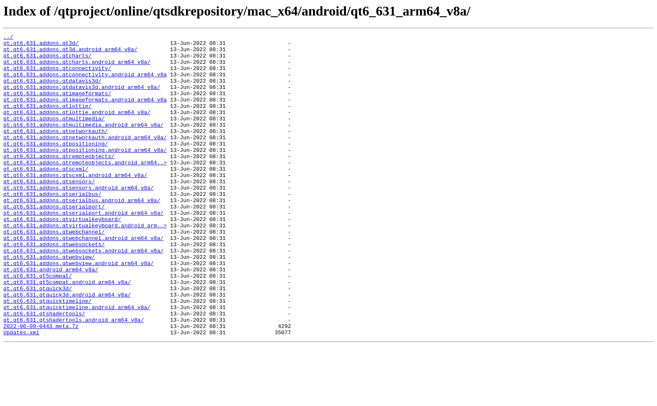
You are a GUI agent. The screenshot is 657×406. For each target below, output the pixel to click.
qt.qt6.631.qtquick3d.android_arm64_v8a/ (67, 347)
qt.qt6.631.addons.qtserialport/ (54, 241)
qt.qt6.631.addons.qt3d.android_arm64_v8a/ (70, 53)
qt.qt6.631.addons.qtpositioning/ (55, 166)
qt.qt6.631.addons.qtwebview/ (49, 302)
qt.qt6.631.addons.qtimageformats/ (57, 105)
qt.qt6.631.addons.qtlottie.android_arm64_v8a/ (76, 128)
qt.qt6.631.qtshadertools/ (44, 370)
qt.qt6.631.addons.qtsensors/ (49, 211)
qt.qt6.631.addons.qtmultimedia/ (54, 136)
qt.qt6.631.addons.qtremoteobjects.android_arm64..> (85, 189)
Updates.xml (21, 392)
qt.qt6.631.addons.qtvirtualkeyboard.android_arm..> (85, 264)
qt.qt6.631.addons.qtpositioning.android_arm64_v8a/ (85, 173)
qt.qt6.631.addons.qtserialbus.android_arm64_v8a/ (81, 234)
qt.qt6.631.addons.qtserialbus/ (52, 226)
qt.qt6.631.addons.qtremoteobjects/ (58, 181)
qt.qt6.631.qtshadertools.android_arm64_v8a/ (73, 377)
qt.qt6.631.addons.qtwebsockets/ (54, 287)
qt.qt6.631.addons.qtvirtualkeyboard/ (62, 256)
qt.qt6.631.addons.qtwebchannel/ (54, 272)
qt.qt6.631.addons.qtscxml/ (45, 196)
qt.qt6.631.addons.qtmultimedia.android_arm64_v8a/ (83, 143)
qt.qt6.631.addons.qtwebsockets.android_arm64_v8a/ (83, 294)
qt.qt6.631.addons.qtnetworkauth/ (55, 151)
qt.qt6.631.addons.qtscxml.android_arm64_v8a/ (75, 204)
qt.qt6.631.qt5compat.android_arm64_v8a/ (67, 332)
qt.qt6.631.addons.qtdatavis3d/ (52, 90)
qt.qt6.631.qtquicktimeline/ (47, 355)
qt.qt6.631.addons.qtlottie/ (47, 121)
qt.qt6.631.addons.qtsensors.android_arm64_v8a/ (78, 219)
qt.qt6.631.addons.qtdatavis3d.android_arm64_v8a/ (81, 98)
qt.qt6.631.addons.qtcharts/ (47, 60)
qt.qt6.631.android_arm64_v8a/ (50, 317)
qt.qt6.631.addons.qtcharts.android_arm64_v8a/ (76, 68)
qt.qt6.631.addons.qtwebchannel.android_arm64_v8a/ (83, 279)
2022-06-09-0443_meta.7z (40, 385)
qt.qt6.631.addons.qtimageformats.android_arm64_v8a (85, 113)
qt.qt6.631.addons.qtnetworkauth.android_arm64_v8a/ (85, 158)
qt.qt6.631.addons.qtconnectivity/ (57, 75)
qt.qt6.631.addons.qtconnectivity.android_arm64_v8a (85, 83)
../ (8, 38)
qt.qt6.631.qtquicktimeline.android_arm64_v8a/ (76, 362)
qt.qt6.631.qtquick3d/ (37, 340)
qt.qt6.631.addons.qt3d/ (40, 45)
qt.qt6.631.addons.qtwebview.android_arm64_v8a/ (78, 309)
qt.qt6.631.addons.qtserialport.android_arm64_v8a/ (83, 249)
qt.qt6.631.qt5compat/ (37, 324)
